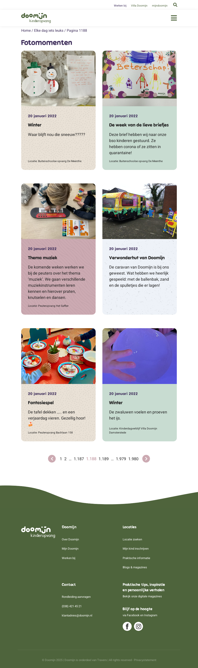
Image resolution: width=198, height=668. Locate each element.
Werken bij (120, 5)
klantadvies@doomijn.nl (77, 615)
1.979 (121, 458)
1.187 (79, 458)
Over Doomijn (70, 539)
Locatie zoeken (132, 539)
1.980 (133, 458)
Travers (102, 660)
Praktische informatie (136, 558)
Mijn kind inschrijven (136, 548)
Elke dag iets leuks (48, 30)
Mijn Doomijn (70, 548)
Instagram (150, 615)
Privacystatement (145, 660)
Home (26, 30)
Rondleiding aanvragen (76, 596)
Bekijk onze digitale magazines (142, 596)
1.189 (104, 458)
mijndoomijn (160, 5)
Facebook (133, 615)
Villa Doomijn (139, 5)
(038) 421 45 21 (72, 606)
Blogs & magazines (135, 567)
